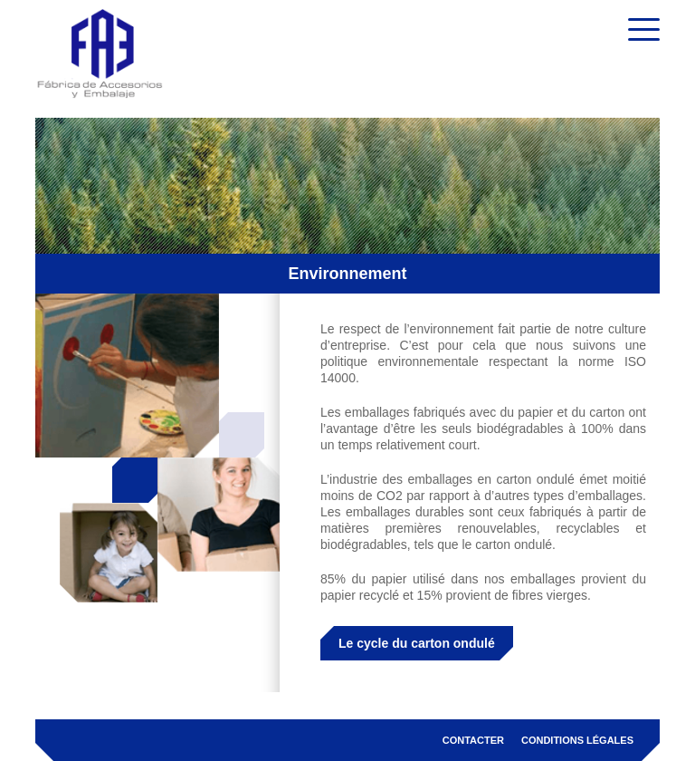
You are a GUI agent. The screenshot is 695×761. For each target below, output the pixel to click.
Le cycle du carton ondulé (416, 643)
